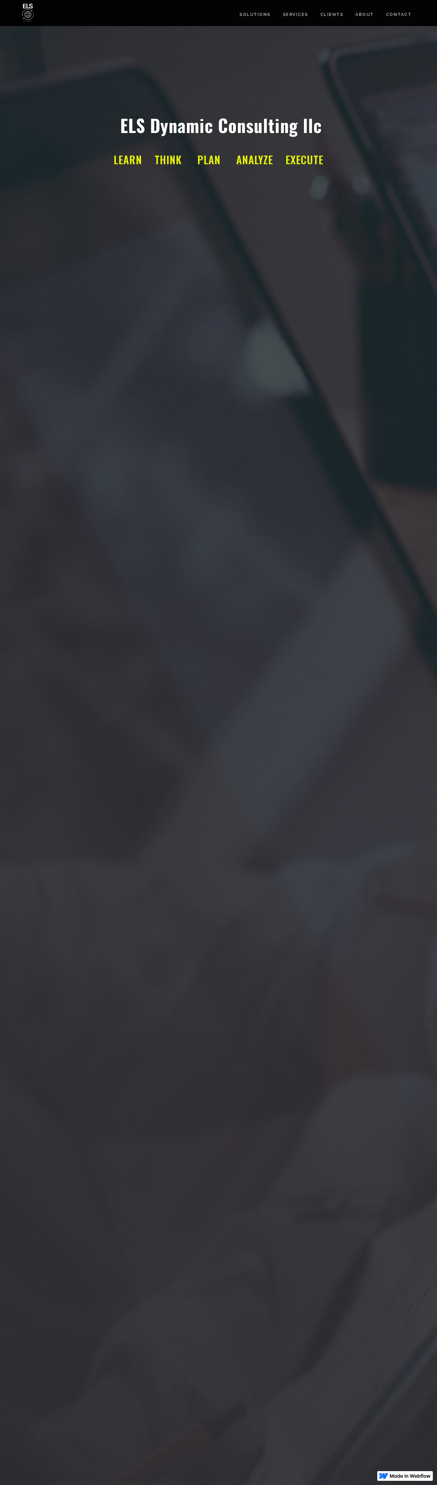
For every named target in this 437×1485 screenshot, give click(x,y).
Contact (399, 14)
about (364, 14)
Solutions (255, 14)
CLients (332, 14)
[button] (14, 742)
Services (295, 14)
